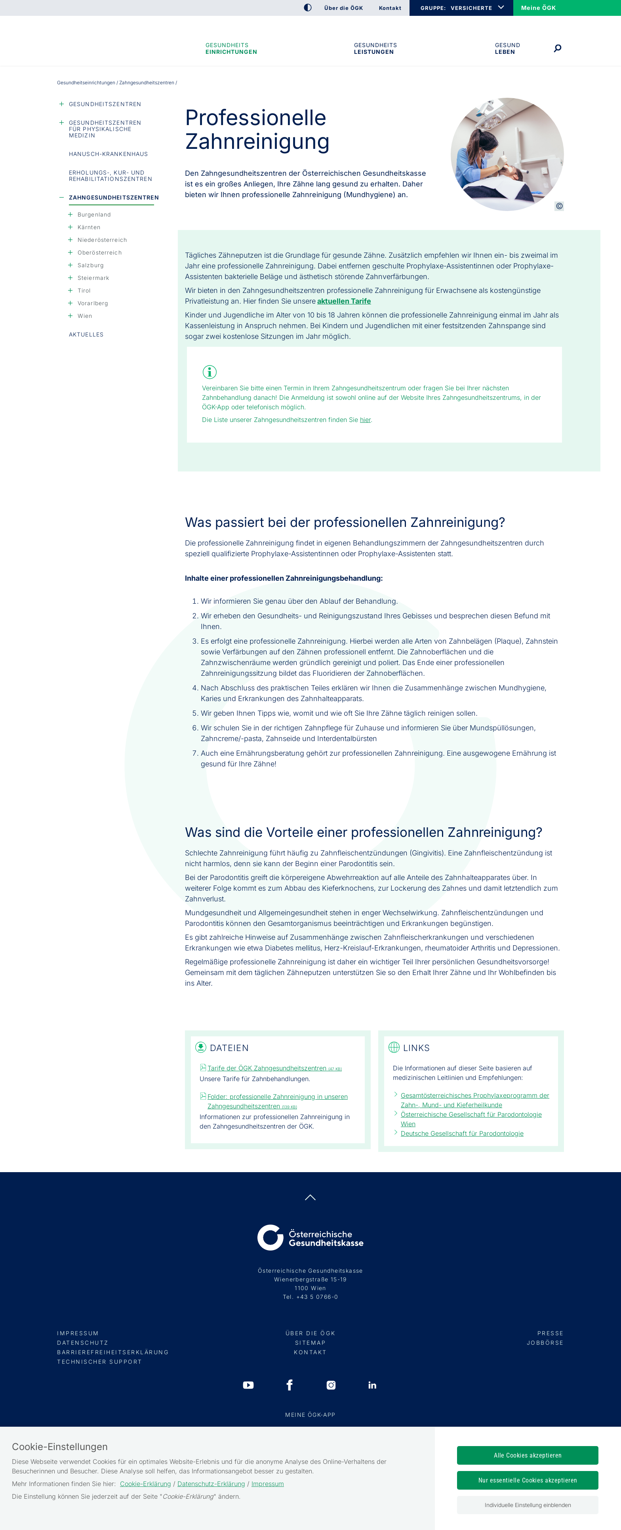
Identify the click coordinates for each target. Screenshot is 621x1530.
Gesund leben (507, 48)
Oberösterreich (100, 252)
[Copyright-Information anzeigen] (559, 206)
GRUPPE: (433, 8)
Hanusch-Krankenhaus (108, 153)
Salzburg (91, 265)
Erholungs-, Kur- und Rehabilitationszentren (110, 175)
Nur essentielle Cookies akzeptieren (527, 1480)
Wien (85, 315)
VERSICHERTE (471, 8)
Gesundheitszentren (105, 104)
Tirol (84, 290)
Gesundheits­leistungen (375, 48)
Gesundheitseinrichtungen (231, 48)
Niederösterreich (102, 239)
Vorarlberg (93, 303)
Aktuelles (86, 334)
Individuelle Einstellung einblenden (528, 1504)
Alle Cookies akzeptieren (528, 1455)
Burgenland (94, 214)
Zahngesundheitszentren (111, 197)
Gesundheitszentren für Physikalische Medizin (105, 129)
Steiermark (93, 277)
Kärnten (89, 227)
